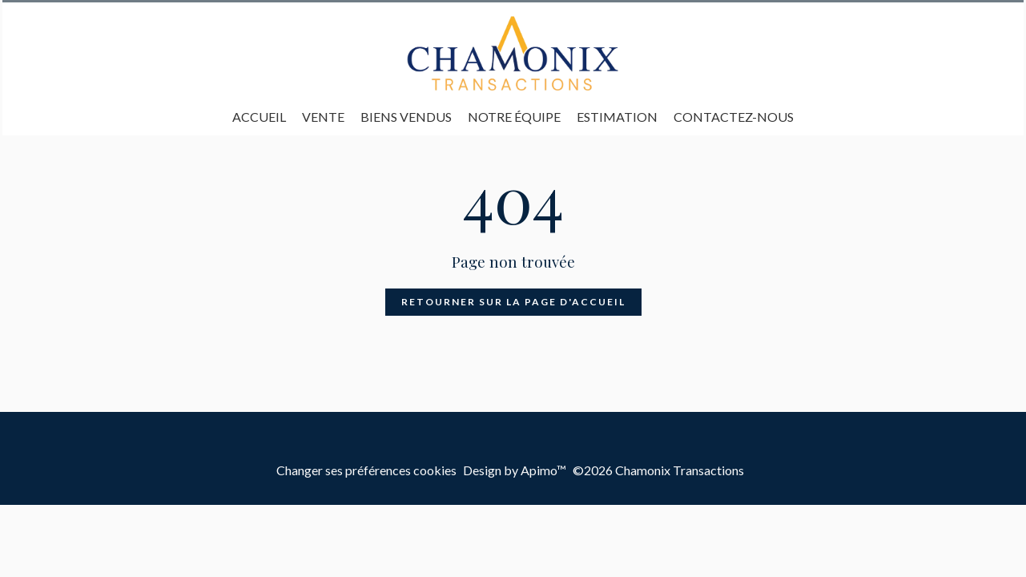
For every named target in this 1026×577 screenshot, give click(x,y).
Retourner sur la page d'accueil (513, 302)
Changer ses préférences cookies (366, 470)
